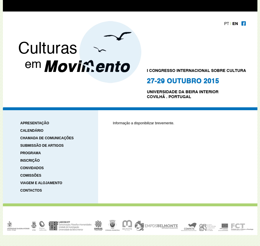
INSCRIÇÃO (30, 161)
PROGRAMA (30, 153)
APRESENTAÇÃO (34, 123)
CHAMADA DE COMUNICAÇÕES (47, 138)
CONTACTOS (31, 190)
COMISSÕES (30, 175)
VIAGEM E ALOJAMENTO (41, 183)
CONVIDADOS (32, 168)
